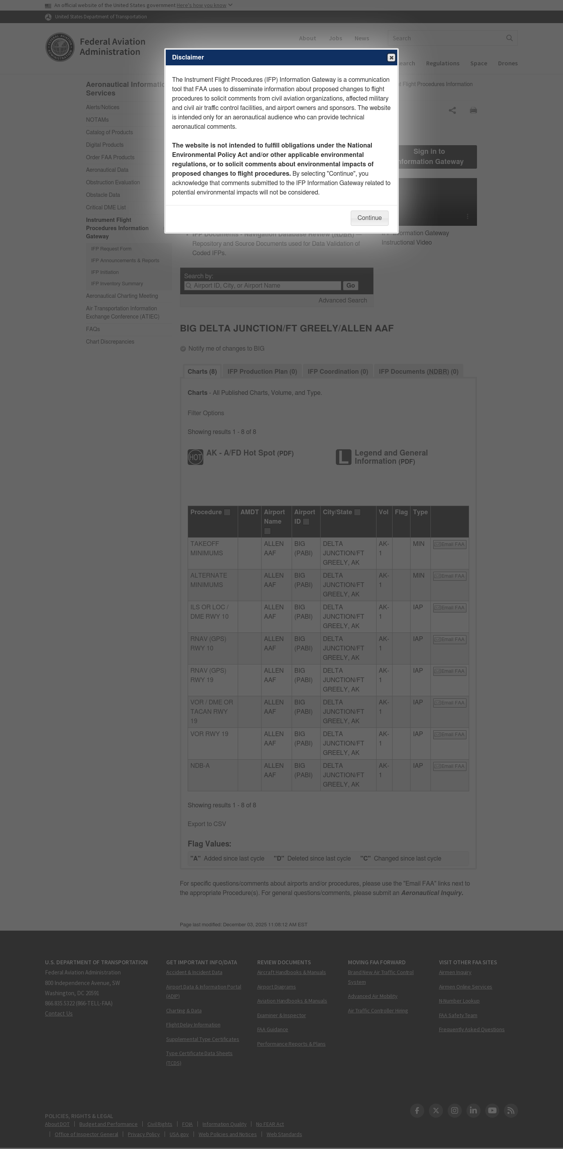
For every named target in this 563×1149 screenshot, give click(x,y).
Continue (369, 218)
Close (390, 57)
